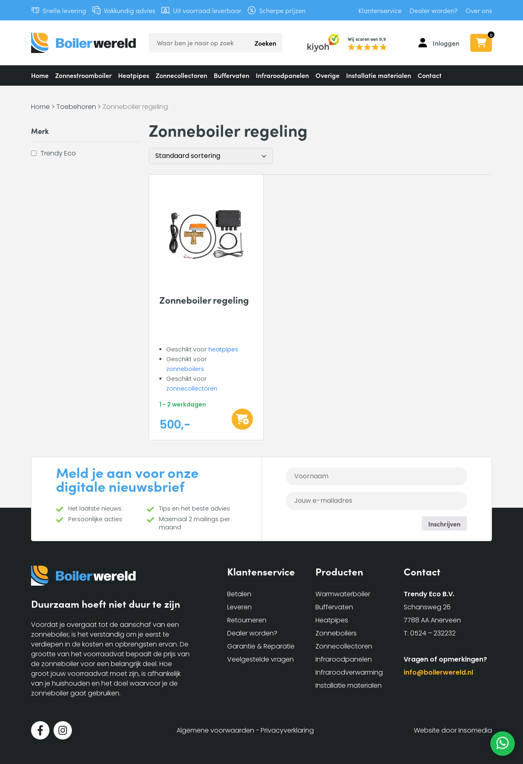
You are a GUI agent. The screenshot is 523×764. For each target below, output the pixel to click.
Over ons (478, 10)
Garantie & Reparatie (261, 646)
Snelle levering (64, 10)
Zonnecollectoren (181, 75)
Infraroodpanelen (282, 75)
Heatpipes (133, 75)
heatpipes (223, 349)
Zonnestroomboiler (83, 75)
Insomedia (475, 730)
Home (40, 75)
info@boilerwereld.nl (438, 672)
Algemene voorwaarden (215, 730)
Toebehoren (76, 106)
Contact (430, 75)
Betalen (239, 594)
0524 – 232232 (433, 633)
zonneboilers (185, 369)
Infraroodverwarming (349, 672)
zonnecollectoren (191, 388)
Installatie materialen (378, 75)
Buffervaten (231, 75)
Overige (327, 75)
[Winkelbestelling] (211, 156)
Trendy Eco (58, 153)
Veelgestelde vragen (260, 659)
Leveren (239, 607)
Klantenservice (380, 10)
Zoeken (265, 42)
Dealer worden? (433, 10)
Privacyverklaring (287, 730)
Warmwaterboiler (342, 594)
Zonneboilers (336, 633)
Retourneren (246, 620)
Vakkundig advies (129, 10)
